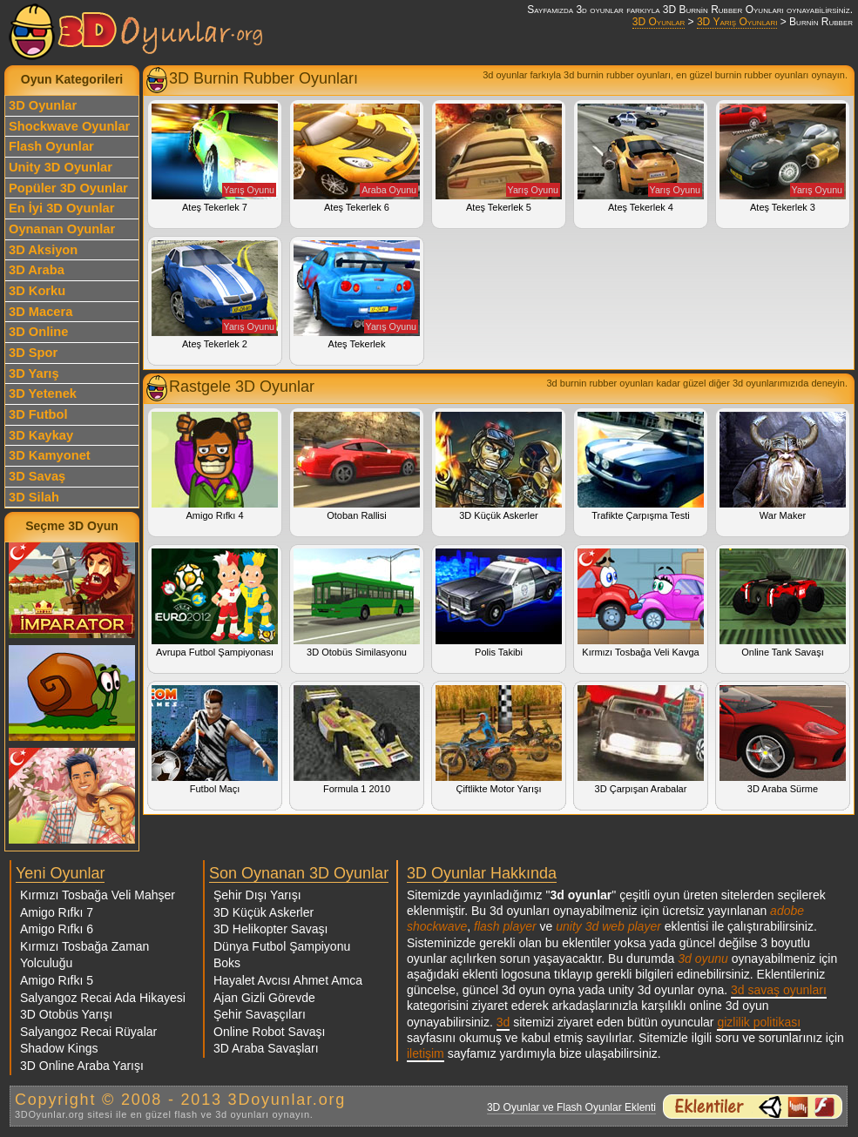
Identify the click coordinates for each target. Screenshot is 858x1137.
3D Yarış (34, 373)
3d (503, 1022)
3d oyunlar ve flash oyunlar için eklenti (752, 1106)
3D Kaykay (41, 435)
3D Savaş (37, 476)
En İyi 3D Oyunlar (61, 208)
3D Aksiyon (43, 250)
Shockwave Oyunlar (69, 126)
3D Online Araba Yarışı (82, 1066)
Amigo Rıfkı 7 (56, 912)
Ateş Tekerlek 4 (641, 158)
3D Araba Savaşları (266, 1048)
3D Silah (34, 497)
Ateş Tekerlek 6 (357, 158)
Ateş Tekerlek (357, 294)
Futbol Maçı (215, 739)
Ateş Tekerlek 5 (499, 158)
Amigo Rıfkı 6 (56, 929)
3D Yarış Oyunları (737, 22)
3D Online (38, 332)
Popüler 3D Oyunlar (68, 188)
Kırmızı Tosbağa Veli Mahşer (97, 895)
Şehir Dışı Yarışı (257, 895)
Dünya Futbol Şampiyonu (281, 946)
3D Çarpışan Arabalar (641, 739)
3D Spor (33, 353)
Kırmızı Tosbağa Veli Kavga (641, 602)
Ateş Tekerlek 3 (783, 158)
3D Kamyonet (50, 455)
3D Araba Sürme (783, 739)
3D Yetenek (43, 393)
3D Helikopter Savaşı (270, 929)
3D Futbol (38, 414)
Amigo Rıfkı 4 (215, 466)
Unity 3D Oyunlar (60, 167)
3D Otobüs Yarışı (66, 1014)
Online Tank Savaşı (783, 602)
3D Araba (36, 270)
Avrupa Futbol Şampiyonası (215, 602)
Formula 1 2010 (357, 739)
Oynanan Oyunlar (62, 229)
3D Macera (40, 312)
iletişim (425, 1053)
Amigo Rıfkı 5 (56, 980)
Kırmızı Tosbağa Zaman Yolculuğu (84, 955)
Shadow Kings (59, 1048)
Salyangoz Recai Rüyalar (88, 1032)
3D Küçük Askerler (499, 466)
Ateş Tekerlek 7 (215, 158)
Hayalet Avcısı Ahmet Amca (287, 980)
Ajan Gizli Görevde (264, 998)
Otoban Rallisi (357, 466)
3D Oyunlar (658, 22)
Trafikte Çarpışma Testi (641, 466)
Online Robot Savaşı (269, 1032)
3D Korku (37, 291)
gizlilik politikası (759, 1022)
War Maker (783, 466)
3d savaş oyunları (779, 990)
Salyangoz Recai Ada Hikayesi (103, 998)
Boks (226, 963)
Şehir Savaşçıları (259, 1014)
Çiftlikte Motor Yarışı (499, 739)
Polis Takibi (499, 602)
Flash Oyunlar (51, 146)
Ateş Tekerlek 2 (215, 294)
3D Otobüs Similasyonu (357, 602)
